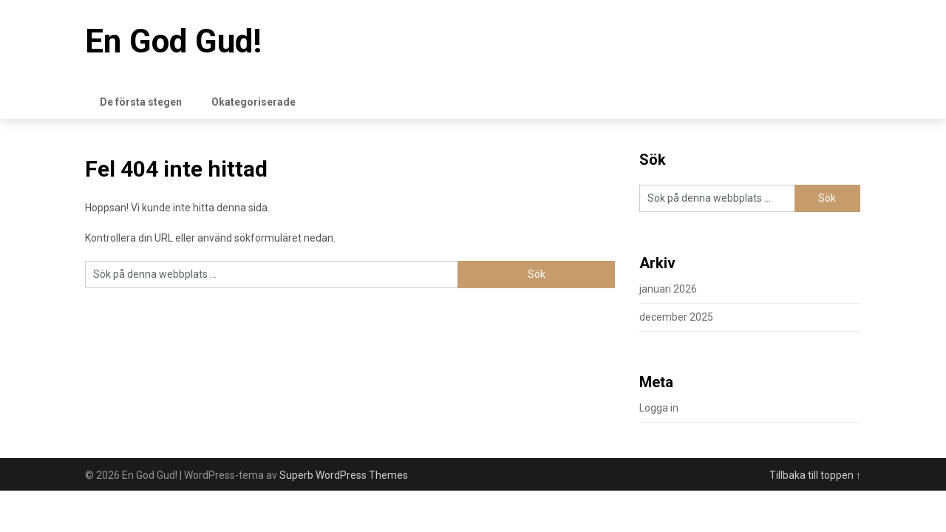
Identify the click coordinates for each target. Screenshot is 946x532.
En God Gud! (173, 41)
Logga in (658, 408)
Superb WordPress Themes (343, 475)
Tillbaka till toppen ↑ (815, 475)
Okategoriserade (253, 102)
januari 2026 (668, 289)
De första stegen (141, 102)
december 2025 (676, 317)
